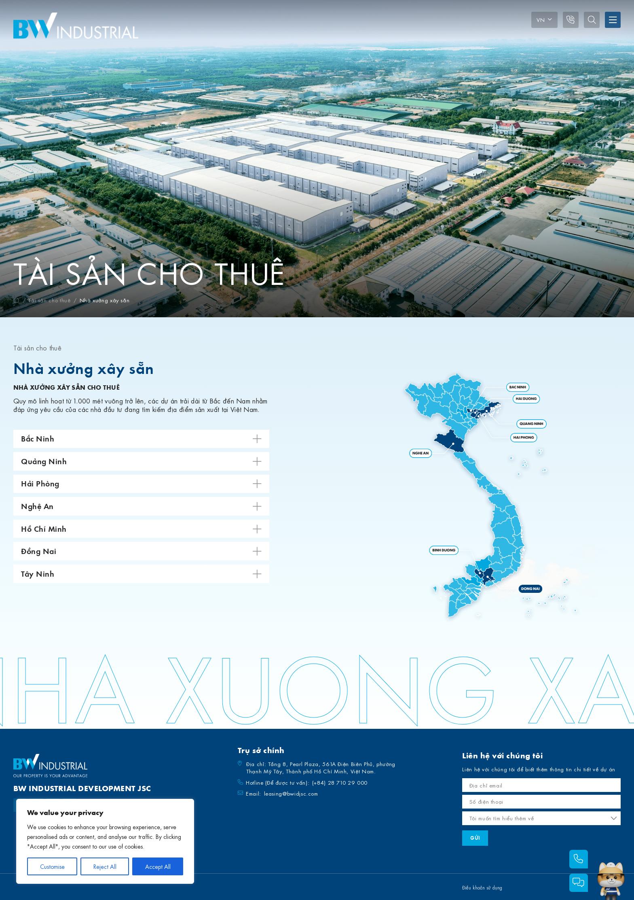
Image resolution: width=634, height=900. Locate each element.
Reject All (104, 866)
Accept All (158, 866)
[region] (105, 841)
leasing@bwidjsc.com (291, 793)
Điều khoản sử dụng (482, 887)
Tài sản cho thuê (49, 300)
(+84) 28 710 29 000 (340, 782)
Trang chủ (16, 300)
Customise (52, 866)
